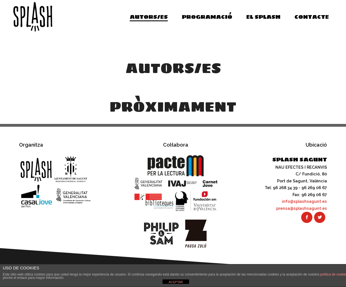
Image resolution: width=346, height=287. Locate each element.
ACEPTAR (176, 282)
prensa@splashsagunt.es (301, 208)
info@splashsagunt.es (304, 201)
